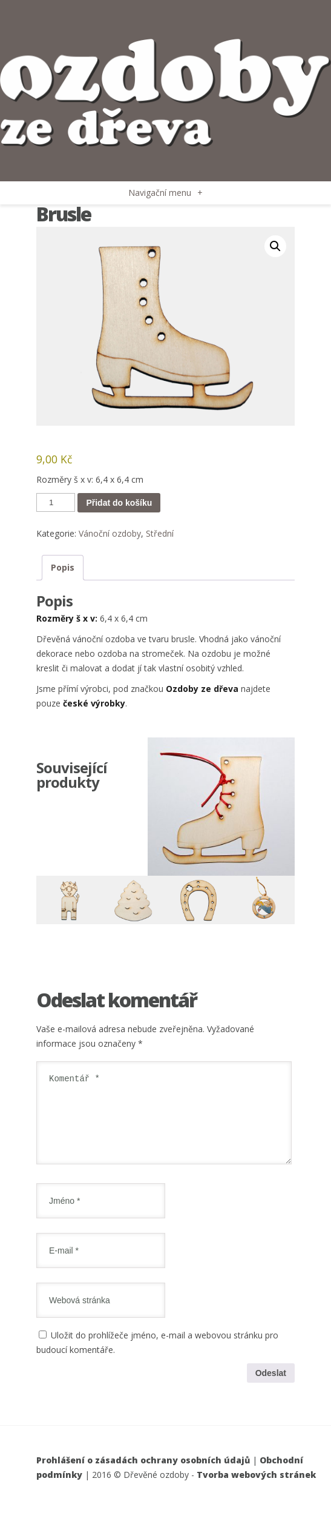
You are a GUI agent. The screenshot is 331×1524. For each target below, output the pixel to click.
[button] (275, 246)
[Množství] (55, 502)
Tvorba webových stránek (256, 1489)
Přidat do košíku (119, 503)
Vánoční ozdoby (110, 533)
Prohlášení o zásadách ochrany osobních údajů (143, 1474)
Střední (160, 533)
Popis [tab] (62, 567)
